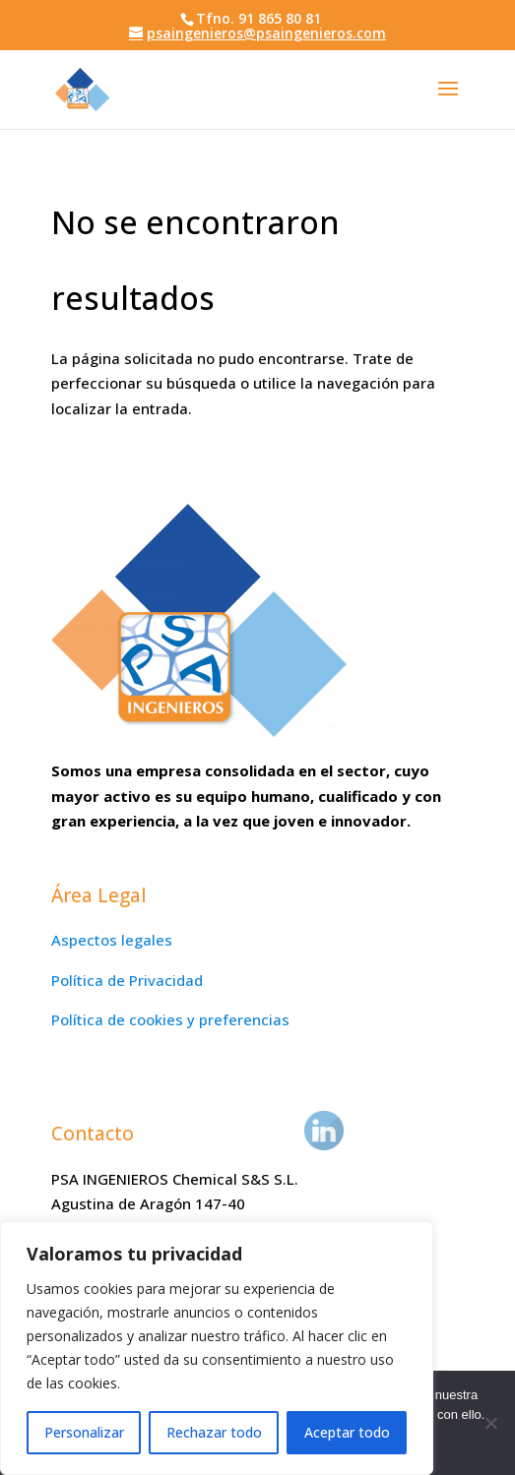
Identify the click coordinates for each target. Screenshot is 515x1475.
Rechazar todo (214, 1432)
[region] (216, 1348)
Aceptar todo (347, 1432)
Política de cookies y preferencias (170, 1019)
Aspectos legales (111, 940)
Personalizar (84, 1432)
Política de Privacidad (127, 980)
